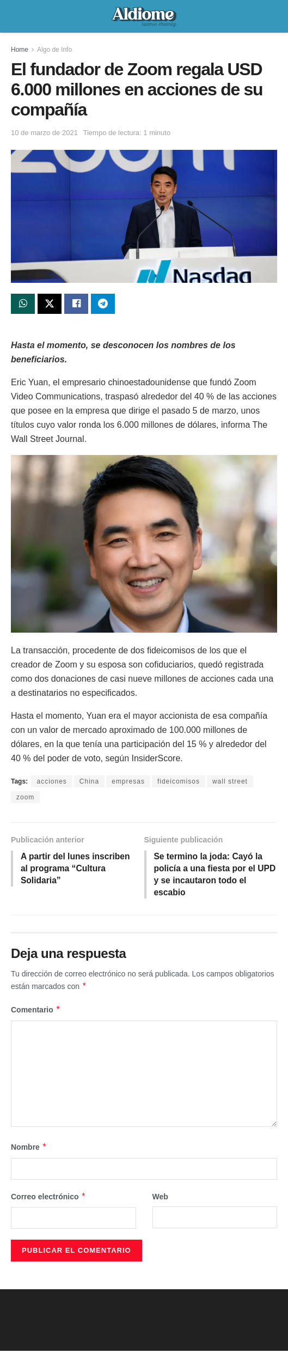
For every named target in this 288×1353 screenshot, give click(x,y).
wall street (230, 782)
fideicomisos (178, 782)
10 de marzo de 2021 (44, 133)
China (89, 782)
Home (19, 49)
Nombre (29, 1150)
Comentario (35, 1012)
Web (160, 1198)
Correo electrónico (48, 1199)
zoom (25, 798)
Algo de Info (54, 49)
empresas (128, 782)
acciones (51, 782)
